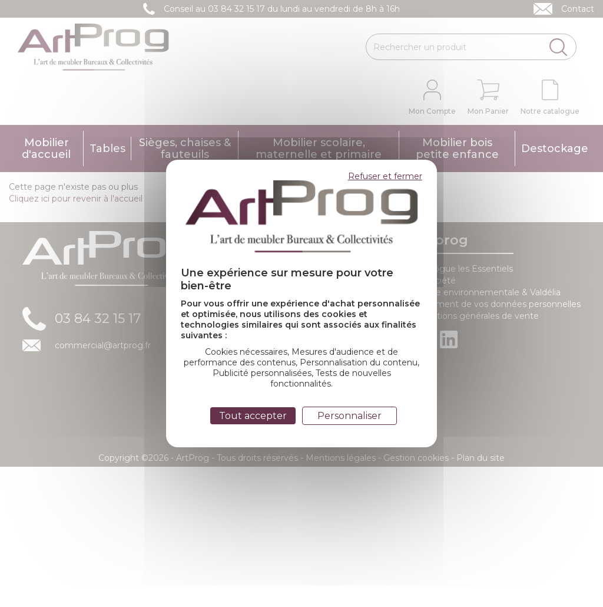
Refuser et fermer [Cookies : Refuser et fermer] (385, 176)
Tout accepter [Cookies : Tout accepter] (253, 415)
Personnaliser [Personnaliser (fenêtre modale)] (349, 415)
